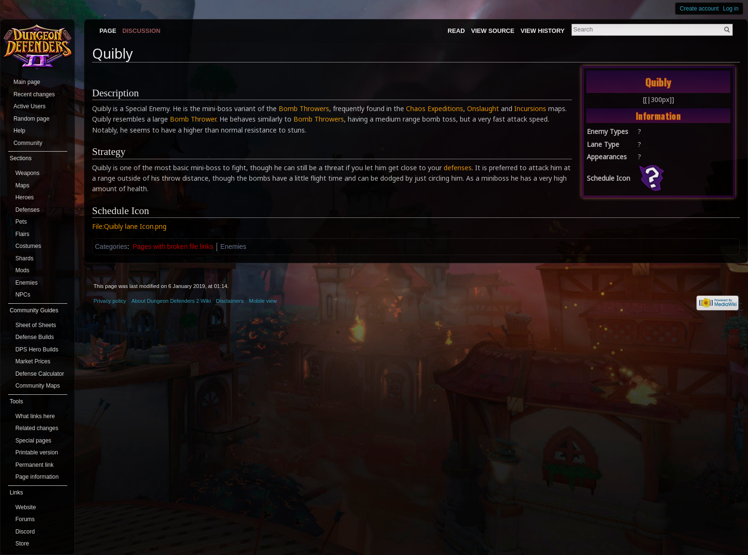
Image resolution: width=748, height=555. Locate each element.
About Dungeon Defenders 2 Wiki (171, 301)
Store (22, 543)
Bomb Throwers (304, 108)
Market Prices (32, 361)
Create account (699, 8)
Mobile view (263, 301)
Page (107, 30)
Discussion (142, 30)
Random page (31, 118)
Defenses (27, 209)
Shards (24, 258)
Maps (22, 185)
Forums (25, 519)
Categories (111, 246)
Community (27, 143)
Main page (26, 82)
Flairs (22, 234)
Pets (21, 221)
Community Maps (37, 385)
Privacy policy (110, 301)
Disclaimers (230, 301)
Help (19, 130)
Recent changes (34, 94)
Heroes (24, 197)
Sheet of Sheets (35, 325)
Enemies (233, 246)
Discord (25, 531)
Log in (731, 8)
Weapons (27, 173)
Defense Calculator (39, 373)
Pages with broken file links (173, 246)
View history (542, 30)
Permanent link (34, 465)
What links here (35, 416)
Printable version (36, 452)
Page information (37, 476)
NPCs (22, 294)
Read (456, 30)
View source (492, 30)
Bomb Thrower (193, 118)
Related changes (36, 428)
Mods (22, 270)
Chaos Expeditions (434, 108)
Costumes (28, 246)
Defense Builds (34, 337)
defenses (458, 167)
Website (25, 507)
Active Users (29, 106)
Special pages (33, 440)
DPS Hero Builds (36, 349)
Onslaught (483, 108)
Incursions (530, 108)
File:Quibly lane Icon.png (129, 226)
